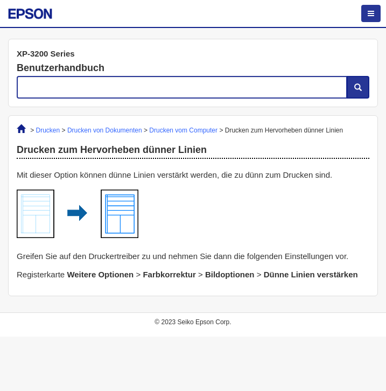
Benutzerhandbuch (60, 67)
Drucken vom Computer (183, 130)
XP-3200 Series (46, 53)
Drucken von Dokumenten (104, 130)
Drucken (48, 130)
